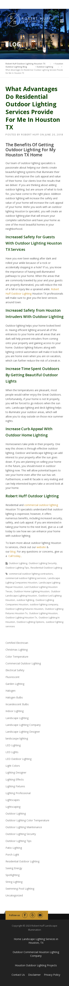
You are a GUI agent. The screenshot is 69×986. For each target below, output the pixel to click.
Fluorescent (13, 677)
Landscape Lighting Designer (23, 731)
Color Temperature (17, 656)
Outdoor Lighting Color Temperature (27, 820)
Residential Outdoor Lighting (46, 567)
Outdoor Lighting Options (30, 622)
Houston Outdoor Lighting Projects (36, 965)
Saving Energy (14, 868)
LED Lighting (13, 745)
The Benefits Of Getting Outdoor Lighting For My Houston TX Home (30, 150)
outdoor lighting (25, 600)
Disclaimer (34, 974)
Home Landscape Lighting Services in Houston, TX (36, 940)
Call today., (15, 556)
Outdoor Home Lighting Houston (31, 591)
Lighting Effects (15, 779)
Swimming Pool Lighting (20, 888)
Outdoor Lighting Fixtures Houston (24, 608)
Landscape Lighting (17, 718)
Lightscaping (13, 806)
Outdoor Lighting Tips (17, 567)
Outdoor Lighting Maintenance (24, 827)
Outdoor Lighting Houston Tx (21, 617)
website (41, 547)
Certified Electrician (17, 643)
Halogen (10, 690)
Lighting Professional (18, 793)
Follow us (14, 915)
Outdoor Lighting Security (43, 563)
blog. (13, 551)
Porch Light (12, 854)
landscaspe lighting (17, 738)
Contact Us (18, 974)
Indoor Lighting (15, 711)
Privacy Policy (52, 974)
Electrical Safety (15, 670)
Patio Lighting (14, 847)
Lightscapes (13, 800)
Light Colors (13, 765)
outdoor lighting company (44, 604)
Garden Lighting (15, 684)
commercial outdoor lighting (41, 505)
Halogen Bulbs (14, 697)
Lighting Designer (16, 772)
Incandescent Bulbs (17, 704)
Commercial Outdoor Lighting (23, 663)
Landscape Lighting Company (23, 725)
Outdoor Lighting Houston (43, 613)
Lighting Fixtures (15, 786)
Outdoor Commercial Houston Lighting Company (36, 953)
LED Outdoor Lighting (18, 759)
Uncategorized (14, 895)
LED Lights (12, 752)
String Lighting (14, 882)
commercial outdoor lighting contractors (31, 573)
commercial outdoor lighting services (26, 578)
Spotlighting (13, 875)
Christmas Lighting (17, 649)
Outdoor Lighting (18, 563)
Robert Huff (30, 134)
